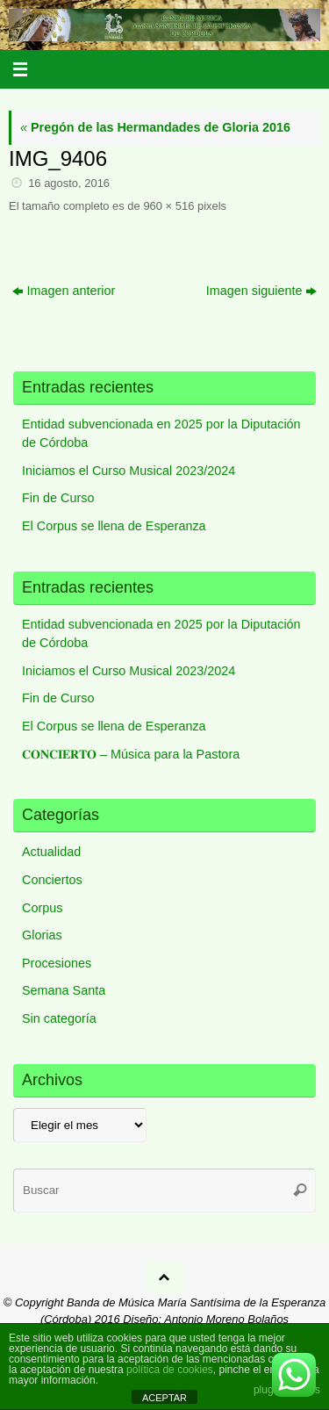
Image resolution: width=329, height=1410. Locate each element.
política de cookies (169, 1369)
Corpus (42, 908)
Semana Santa (63, 990)
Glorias (42, 935)
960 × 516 (168, 205)
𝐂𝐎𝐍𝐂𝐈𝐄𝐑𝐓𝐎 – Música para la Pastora (131, 754)
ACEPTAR (164, 1397)
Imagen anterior (64, 291)
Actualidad (51, 852)
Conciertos (52, 880)
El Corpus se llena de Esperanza (114, 526)
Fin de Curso (58, 498)
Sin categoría (59, 1018)
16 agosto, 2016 (69, 183)
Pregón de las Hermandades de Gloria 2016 (155, 127)
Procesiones (56, 963)
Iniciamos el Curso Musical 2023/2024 (128, 471)
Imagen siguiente (262, 291)
